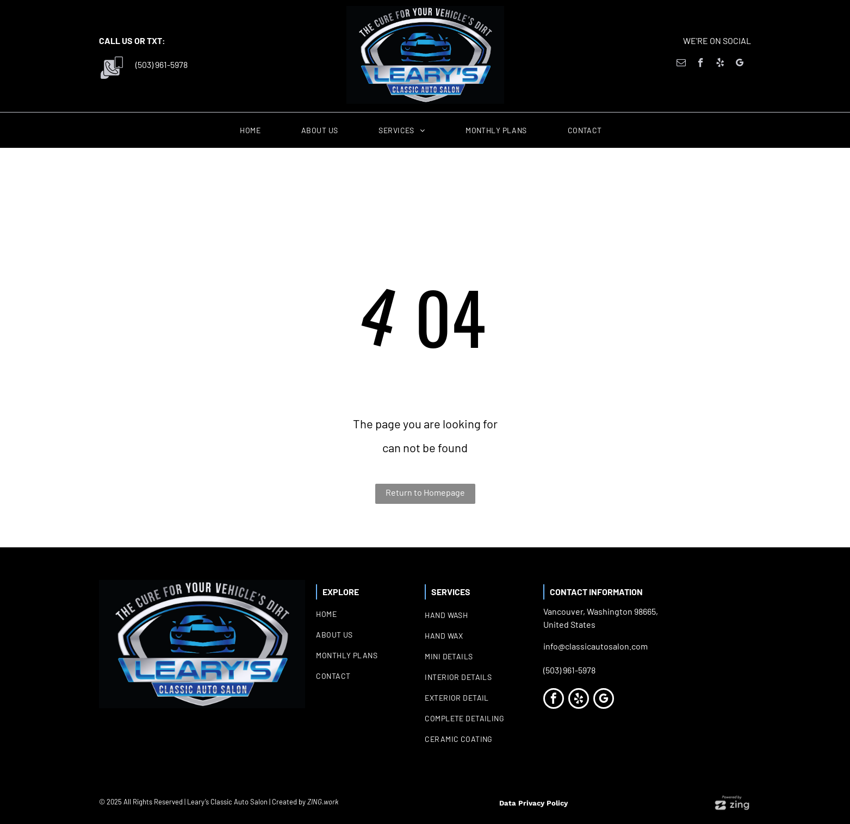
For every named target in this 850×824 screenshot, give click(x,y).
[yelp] (720, 64)
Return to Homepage (425, 492)
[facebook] (701, 64)
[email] (681, 64)
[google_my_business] (740, 64)
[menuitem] (254, 130)
